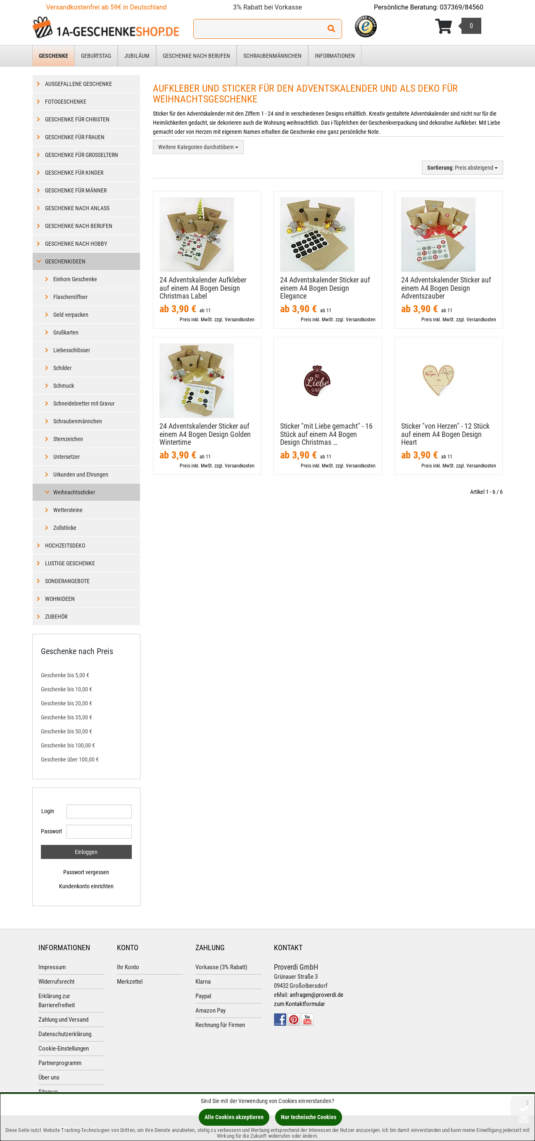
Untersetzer (66, 456)
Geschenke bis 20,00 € (66, 703)
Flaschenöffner (70, 297)
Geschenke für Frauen (75, 137)
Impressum (52, 967)
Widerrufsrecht (56, 981)
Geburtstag (96, 55)
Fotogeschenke (65, 101)
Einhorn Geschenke (75, 279)
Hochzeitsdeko (65, 545)
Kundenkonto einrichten (86, 886)
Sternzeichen (68, 439)
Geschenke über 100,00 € (70, 759)
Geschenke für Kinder (74, 172)
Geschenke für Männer (76, 190)
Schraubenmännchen (272, 55)
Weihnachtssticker (74, 492)
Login (47, 811)
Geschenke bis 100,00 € (68, 745)
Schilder (62, 368)
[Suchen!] (331, 28)
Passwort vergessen (86, 872)
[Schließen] (528, 1102)
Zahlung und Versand (63, 1019)
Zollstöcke (64, 527)
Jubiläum (137, 55)
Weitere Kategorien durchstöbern (198, 147)
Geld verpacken (70, 314)
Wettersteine (68, 510)
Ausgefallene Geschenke (78, 84)
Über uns (48, 1077)
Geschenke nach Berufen (196, 55)
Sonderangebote (67, 581)
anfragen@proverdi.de (316, 995)
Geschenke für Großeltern (81, 155)
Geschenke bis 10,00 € (66, 689)
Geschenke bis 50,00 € (66, 731)
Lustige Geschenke (70, 563)
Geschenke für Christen (77, 119)
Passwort (51, 831)
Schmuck (63, 385)
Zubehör (56, 616)
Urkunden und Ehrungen (80, 474)
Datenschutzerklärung (64, 1034)
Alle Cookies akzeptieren (234, 1117)
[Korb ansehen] (458, 26)
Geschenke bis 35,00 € (66, 717)
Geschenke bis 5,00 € (65, 675)
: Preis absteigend (462, 167)
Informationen (335, 55)
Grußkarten (65, 332)
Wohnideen (60, 598)
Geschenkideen (65, 261)
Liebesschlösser (71, 350)
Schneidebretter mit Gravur (83, 403)
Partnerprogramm (59, 1063)
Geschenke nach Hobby (76, 243)
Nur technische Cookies (308, 1117)
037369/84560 (462, 7)
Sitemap (48, 1092)
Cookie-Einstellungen (63, 1048)
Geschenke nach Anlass (77, 208)
